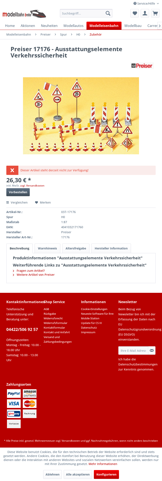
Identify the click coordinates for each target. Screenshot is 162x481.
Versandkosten (71, 440)
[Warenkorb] (155, 13)
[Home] (10, 26)
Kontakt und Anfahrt (57, 332)
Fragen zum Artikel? (29, 271)
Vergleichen (17, 202)
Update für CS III (91, 323)
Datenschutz (89, 327)
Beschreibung (19, 248)
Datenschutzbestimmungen (138, 364)
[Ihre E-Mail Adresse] (133, 350)
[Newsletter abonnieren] (151, 350)
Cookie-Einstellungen (94, 309)
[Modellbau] (133, 26)
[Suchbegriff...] (86, 13)
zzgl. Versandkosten (32, 185)
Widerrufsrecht (53, 318)
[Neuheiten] (49, 26)
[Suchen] (108, 13)
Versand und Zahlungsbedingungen (58, 339)
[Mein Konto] (145, 13)
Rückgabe (50, 314)
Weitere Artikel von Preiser (34, 275)
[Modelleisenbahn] (104, 26)
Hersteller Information (111, 248)
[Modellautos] (73, 26)
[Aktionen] (28, 26)
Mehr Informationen (103, 464)
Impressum (88, 332)
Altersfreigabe (76, 248)
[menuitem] (86, 13)
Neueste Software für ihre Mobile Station (97, 316)
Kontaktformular (54, 327)
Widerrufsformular (55, 323)
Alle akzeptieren (78, 474)
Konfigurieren (106, 474)
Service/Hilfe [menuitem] (145, 3)
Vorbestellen (18, 192)
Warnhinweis (47, 248)
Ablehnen (52, 474)
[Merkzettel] (134, 13)
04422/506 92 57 (22, 329)
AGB (46, 309)
